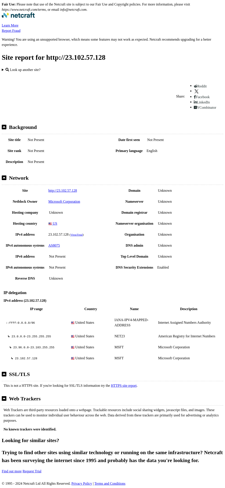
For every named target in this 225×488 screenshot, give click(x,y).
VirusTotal (76, 234)
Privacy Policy (81, 483)
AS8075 (54, 245)
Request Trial (32, 471)
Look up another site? (22, 70)
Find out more (12, 471)
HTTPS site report (124, 385)
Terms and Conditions (109, 483)
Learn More (10, 25)
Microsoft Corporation (64, 201)
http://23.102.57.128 (62, 190)
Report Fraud (11, 31)
